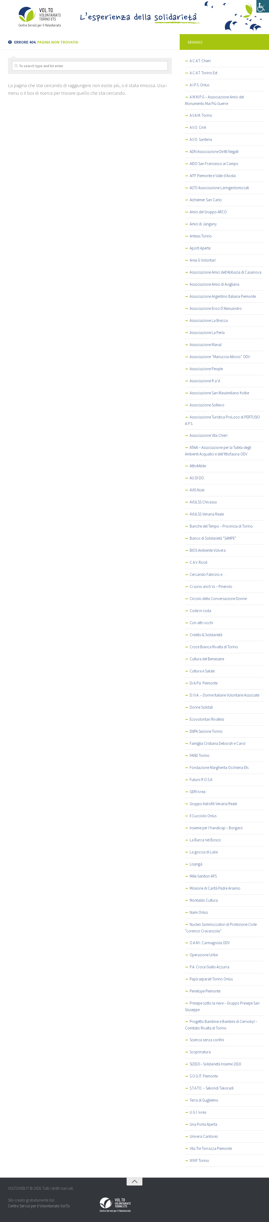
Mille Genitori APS (203, 876)
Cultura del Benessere (207, 658)
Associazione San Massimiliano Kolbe (219, 392)
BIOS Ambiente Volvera (208, 550)
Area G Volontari (203, 260)
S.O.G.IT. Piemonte (204, 1076)
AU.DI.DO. (197, 477)
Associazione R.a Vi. (205, 380)
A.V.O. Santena (201, 139)
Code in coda (200, 610)
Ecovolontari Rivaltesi (207, 719)
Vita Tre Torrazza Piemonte (211, 1148)
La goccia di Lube (204, 851)
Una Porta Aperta (203, 1124)
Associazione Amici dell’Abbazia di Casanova (225, 272)
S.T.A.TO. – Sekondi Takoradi (212, 1088)
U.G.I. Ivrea (198, 1112)
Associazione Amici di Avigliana (214, 284)
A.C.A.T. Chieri (200, 60)
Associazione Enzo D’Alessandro (216, 308)
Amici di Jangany (203, 223)
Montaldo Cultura (204, 900)
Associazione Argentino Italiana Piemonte (223, 296)
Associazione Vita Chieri (208, 435)
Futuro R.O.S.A (201, 779)
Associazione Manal (205, 344)
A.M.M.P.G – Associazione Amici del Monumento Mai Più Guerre (214, 100)
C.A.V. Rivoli (198, 562)
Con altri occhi (201, 622)
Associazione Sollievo (207, 404)
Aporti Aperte (200, 248)
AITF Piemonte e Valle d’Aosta (213, 175)
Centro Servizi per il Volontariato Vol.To (39, 1205)
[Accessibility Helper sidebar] (262, 6)
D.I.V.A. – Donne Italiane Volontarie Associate (224, 695)
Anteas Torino (201, 235)
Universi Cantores (204, 1136)
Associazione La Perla (207, 332)
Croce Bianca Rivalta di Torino (214, 646)
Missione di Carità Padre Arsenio (215, 888)
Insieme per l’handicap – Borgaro (216, 827)
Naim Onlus (199, 912)
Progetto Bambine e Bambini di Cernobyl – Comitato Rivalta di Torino (221, 1024)
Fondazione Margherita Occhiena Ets (219, 767)
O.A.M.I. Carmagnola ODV (210, 942)
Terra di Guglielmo (204, 1100)
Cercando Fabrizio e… (208, 574)
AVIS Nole (197, 489)
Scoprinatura (200, 1051)
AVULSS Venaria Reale (207, 514)
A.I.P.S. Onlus (199, 84)
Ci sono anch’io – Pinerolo (211, 586)
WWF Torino (199, 1160)
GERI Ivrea (197, 791)
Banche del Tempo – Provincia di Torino (221, 526)
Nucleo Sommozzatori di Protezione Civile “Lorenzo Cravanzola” (221, 927)
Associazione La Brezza (209, 320)
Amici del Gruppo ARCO (208, 211)
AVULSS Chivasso (203, 502)
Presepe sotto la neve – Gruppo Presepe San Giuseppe (222, 1006)
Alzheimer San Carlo (206, 199)
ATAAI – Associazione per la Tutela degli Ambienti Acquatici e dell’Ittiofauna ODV (218, 450)
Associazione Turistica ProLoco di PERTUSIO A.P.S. (222, 420)
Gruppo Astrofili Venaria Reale (213, 803)
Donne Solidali (201, 707)
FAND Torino (199, 755)
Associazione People (206, 368)
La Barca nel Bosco (205, 839)
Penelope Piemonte (205, 991)
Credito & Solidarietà (206, 634)
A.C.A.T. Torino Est (203, 72)
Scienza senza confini (207, 1039)
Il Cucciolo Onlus (203, 815)
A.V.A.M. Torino (201, 115)
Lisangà (196, 864)
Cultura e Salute (202, 670)
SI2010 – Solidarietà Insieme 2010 (215, 1063)
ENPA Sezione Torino (206, 731)
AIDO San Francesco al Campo (214, 163)
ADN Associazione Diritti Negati (214, 151)
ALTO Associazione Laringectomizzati (219, 187)
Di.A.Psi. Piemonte (204, 683)
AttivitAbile (198, 465)
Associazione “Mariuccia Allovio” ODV (220, 356)
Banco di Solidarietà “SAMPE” (213, 538)
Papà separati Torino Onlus (211, 978)
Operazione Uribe (204, 954)
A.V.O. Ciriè (198, 127)
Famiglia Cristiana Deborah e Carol (217, 743)
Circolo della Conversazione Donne (218, 598)
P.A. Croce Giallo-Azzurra (209, 966)
